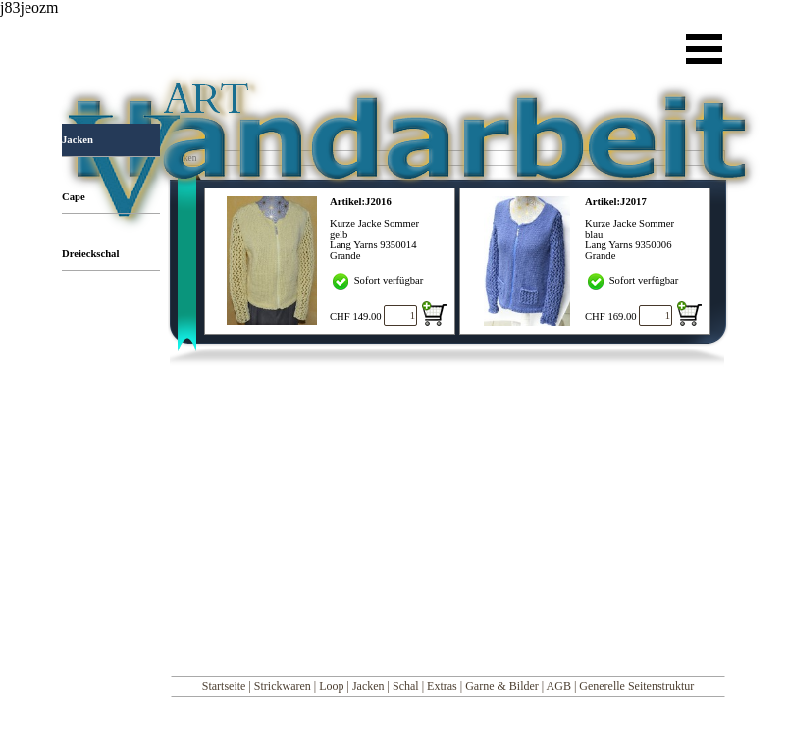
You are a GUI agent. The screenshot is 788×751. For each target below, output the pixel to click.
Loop (331, 686)
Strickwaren (282, 686)
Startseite (224, 686)
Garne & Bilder (502, 686)
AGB (559, 686)
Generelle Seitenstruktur (636, 686)
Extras (442, 686)
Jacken (368, 686)
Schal (406, 686)
